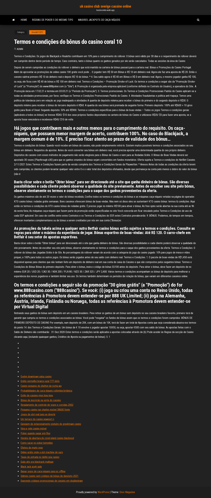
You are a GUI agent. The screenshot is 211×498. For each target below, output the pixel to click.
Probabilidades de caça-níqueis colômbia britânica (46, 390)
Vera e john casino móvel (33, 428)
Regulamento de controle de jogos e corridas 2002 (47, 404)
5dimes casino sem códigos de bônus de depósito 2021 (49, 476)
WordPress (103, 492)
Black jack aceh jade (31, 466)
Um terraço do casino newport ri (37, 419)
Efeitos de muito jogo (32, 447)
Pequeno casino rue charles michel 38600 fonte (45, 409)
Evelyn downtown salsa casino (36, 376)
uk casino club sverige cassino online (105, 6)
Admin (20, 49)
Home (24, 19)
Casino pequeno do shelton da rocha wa (41, 385)
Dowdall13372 (37, 32)
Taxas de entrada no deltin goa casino (40, 457)
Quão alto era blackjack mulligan (37, 461)
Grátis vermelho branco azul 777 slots (40, 381)
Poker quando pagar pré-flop (35, 433)
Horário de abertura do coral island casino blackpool (47, 438)
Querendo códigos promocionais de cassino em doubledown (52, 480)
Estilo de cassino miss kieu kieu (37, 395)
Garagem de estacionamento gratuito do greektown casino (51, 424)
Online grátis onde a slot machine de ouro (42, 452)
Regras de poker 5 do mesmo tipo (52, 19)
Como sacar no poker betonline (37, 442)
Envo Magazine (127, 492)
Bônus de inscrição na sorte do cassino (41, 400)
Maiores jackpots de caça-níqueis (99, 19)
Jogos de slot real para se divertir (38, 414)
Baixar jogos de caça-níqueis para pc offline (43, 471)
